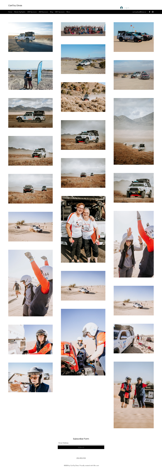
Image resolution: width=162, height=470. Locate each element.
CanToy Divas (15, 5)
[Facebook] (150, 12)
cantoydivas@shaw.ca (139, 12)
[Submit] (81, 447)
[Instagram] (153, 12)
